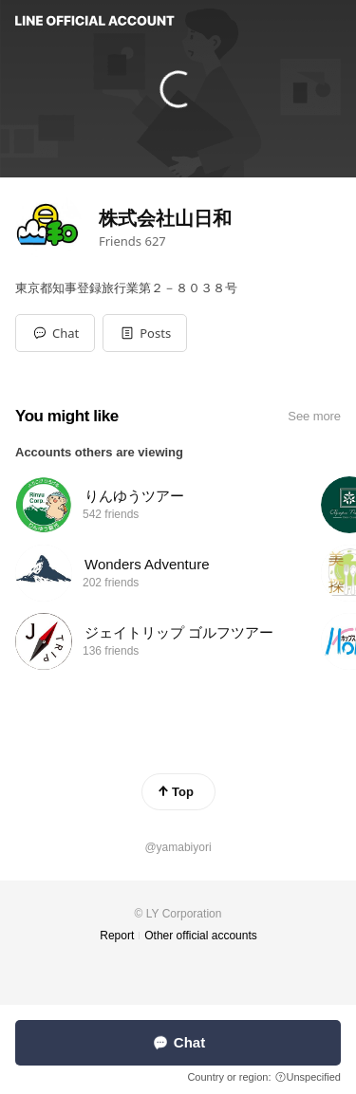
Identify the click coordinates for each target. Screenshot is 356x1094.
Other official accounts (200, 935)
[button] (145, 333)
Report (117, 935)
